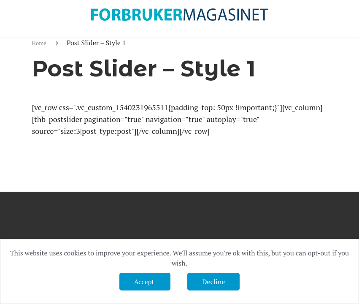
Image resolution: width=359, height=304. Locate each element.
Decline (213, 281)
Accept (145, 281)
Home (40, 43)
